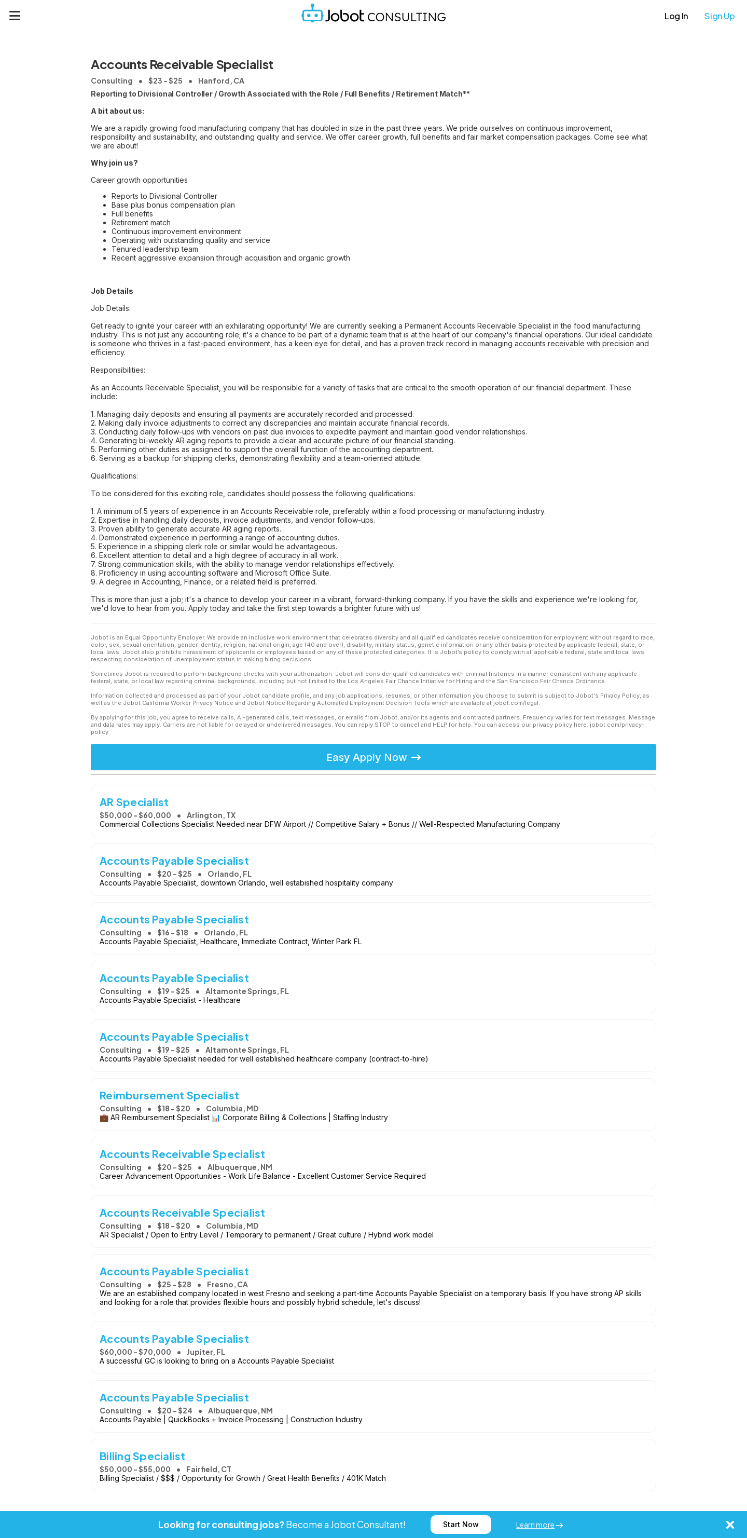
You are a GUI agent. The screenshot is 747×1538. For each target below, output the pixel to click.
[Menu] (15, 15)
